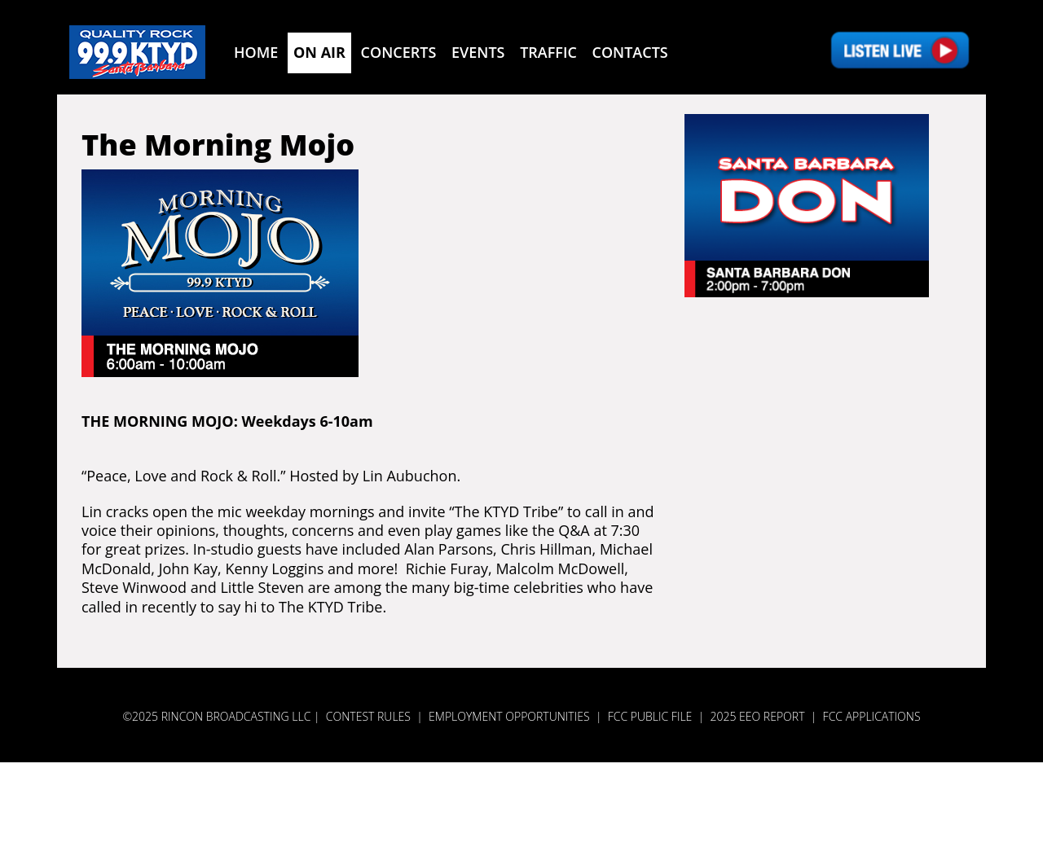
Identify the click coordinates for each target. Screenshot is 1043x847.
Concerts (399, 52)
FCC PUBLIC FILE (650, 716)
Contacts (630, 52)
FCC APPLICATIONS (872, 716)
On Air (319, 52)
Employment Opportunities (509, 716)
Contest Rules (368, 716)
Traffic (548, 52)
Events (477, 52)
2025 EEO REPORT (757, 716)
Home (256, 52)
